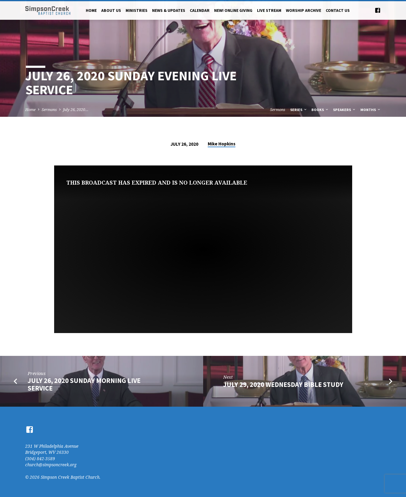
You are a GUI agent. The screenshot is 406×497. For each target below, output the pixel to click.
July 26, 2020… (75, 109)
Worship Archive (303, 10)
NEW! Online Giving (233, 10)
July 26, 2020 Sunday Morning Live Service (84, 384)
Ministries (136, 10)
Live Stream (269, 10)
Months (370, 109)
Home (91, 10)
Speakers (344, 109)
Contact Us (338, 10)
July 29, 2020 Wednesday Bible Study (283, 384)
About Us (111, 10)
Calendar (200, 10)
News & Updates (168, 10)
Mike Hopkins (221, 144)
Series (298, 109)
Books (320, 109)
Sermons (49, 109)
